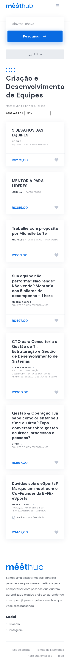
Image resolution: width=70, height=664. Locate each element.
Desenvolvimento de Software (31, 373)
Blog (61, 656)
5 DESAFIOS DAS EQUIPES (27, 133)
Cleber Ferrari (22, 367)
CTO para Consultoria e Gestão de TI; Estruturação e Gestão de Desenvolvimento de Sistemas (35, 351)
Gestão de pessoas (46, 376)
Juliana (17, 192)
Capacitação (33, 192)
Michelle (18, 239)
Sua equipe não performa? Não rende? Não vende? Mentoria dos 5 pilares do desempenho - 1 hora (33, 285)
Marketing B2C (34, 507)
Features (17, 376)
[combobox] (37, 113)
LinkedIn (14, 624)
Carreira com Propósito (43, 239)
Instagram (16, 630)
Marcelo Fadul (22, 504)
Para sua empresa (40, 656)
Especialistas (21, 650)
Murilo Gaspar (21, 302)
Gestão (29, 376)
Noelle (16, 141)
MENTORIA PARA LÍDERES (28, 183)
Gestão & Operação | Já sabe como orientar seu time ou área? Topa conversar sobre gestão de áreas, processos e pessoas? (35, 425)
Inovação (18, 507)
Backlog (17, 370)
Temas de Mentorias (50, 650)
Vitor (15, 444)
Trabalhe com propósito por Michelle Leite (35, 231)
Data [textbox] (29, 113)
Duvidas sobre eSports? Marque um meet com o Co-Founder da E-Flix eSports (35, 491)
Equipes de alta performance (30, 144)
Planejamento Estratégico (29, 510)
